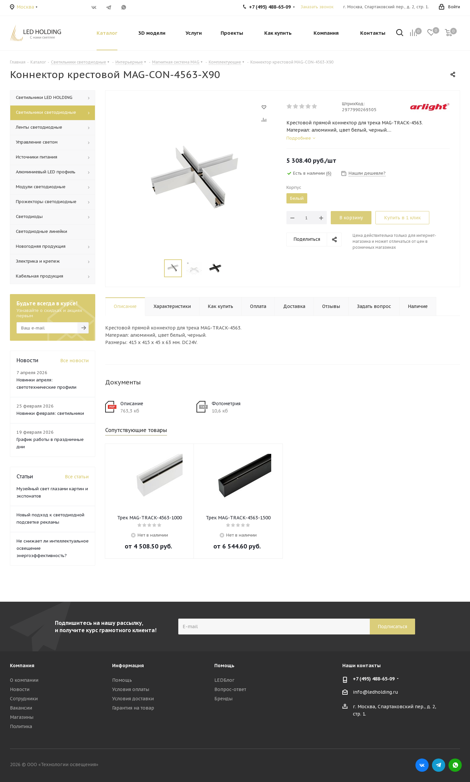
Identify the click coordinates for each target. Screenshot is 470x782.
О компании (24, 680)
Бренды (223, 699)
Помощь (122, 680)
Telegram (109, 7)
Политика (21, 726)
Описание (131, 404)
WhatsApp (123, 7)
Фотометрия (226, 404)
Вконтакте (94, 7)
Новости (19, 689)
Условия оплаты (130, 689)
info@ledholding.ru (375, 692)
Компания (22, 666)
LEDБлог (224, 680)
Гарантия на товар (133, 708)
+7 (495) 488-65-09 (374, 679)
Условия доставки (133, 699)
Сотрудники (24, 699)
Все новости (74, 361)
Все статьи (77, 477)
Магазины (21, 717)
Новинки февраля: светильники (50, 413)
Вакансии (21, 708)
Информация (128, 666)
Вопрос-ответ (230, 689)
